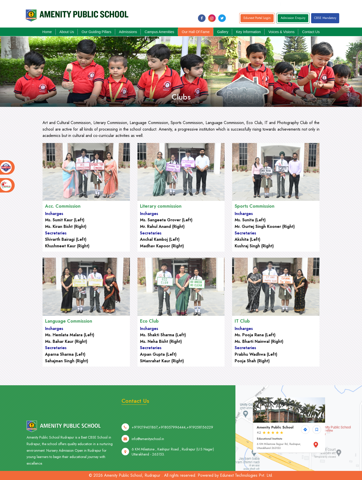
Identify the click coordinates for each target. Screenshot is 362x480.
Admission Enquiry (293, 18)
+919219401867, (322, 4)
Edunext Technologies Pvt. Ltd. (246, 475)
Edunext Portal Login (257, 18)
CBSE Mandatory (325, 18)
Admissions (128, 32)
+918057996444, (172, 447)
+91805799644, (297, 4)
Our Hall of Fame (196, 32)
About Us (66, 32)
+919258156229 (346, 4)
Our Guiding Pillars (96, 32)
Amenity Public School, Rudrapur (132, 475)
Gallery (222, 32)
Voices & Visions (281, 32)
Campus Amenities (159, 32)
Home (47, 32)
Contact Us (310, 32)
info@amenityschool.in (260, 4)
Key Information (248, 32)
